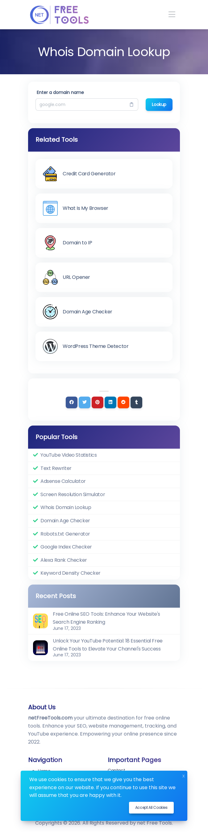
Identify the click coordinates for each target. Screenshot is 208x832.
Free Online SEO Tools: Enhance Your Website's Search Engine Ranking (106, 618)
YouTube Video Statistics (68, 455)
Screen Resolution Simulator (72, 494)
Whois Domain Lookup (65, 507)
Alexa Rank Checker (63, 560)
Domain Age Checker (65, 520)
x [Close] (183, 775)
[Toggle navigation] (172, 15)
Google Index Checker (66, 546)
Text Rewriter (56, 468)
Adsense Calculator (63, 481)
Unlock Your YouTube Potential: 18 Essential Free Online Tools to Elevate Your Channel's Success (108, 644)
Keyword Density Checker (70, 573)
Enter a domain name (60, 92)
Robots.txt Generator (65, 533)
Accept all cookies (151, 807)
